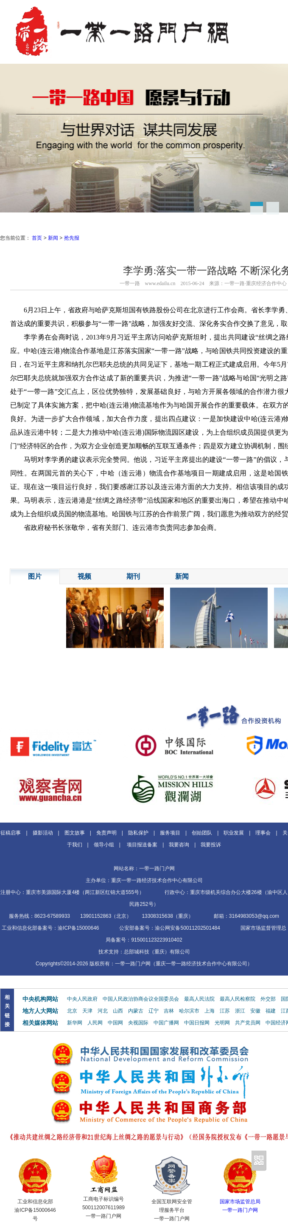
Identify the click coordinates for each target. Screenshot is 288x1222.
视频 (84, 576)
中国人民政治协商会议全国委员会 (141, 999)
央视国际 (138, 1023)
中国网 (115, 1023)
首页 (37, 238)
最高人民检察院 (237, 999)
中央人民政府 (82, 999)
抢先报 (71, 238)
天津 (87, 1011)
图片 (35, 576)
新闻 (53, 238)
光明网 (222, 1023)
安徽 (255, 1011)
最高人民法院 (199, 999)
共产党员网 (247, 1023)
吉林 (169, 1011)
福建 (271, 1011)
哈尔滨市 (189, 1011)
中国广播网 (166, 1023)
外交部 (268, 999)
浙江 (240, 1011)
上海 (209, 1011)
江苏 (225, 1011)
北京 (72, 1011)
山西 (118, 1011)
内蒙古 (135, 1011)
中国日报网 (197, 1023)
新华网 (74, 1023)
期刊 (133, 576)
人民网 (95, 1023)
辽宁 (153, 1011)
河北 (103, 1011)
